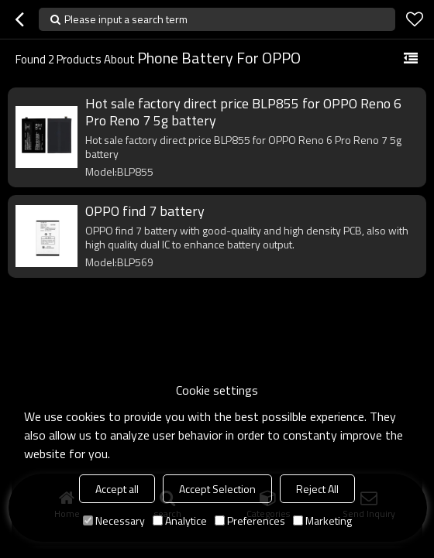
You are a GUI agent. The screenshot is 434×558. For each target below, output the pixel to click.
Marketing (322, 520)
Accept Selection (217, 489)
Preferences (250, 520)
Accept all (117, 489)
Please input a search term (126, 19)
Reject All (317, 489)
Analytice (180, 520)
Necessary (114, 520)
